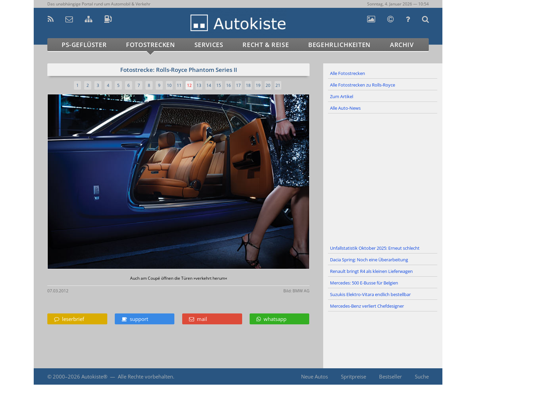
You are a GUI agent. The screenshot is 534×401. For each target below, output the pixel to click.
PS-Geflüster (84, 45)
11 (179, 85)
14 (208, 85)
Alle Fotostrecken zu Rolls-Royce (362, 85)
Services (208, 45)
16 (228, 85)
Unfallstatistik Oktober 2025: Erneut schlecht (375, 248)
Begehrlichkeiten (339, 45)
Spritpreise (353, 376)
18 (248, 85)
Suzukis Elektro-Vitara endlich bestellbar (370, 294)
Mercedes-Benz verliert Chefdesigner (367, 306)
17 (238, 85)
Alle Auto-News (345, 108)
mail (198, 318)
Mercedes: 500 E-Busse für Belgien (364, 283)
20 (268, 85)
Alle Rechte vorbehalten (145, 376)
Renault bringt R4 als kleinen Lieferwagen (371, 271)
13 (199, 85)
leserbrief (69, 318)
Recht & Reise (265, 45)
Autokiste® (94, 376)
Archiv (402, 45)
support (135, 318)
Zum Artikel (341, 96)
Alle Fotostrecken (347, 73)
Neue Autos (314, 376)
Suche (422, 376)
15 (218, 85)
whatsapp (271, 318)
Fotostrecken (150, 45)
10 (169, 85)
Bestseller (390, 376)
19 (258, 85)
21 (278, 85)
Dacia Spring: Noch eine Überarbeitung (369, 260)
